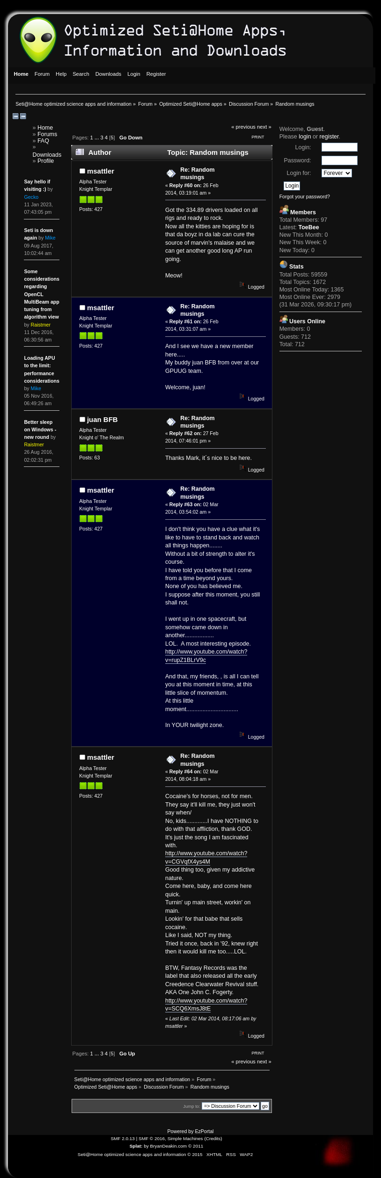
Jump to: (191, 1106)
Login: (303, 147)
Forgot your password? (304, 196)
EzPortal (204, 1131)
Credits (213, 1138)
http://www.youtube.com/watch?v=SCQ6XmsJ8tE (206, 1004)
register (329, 136)
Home (45, 127)
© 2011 (195, 1146)
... (97, 137)
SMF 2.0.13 (122, 1138)
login (305, 136)
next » (264, 127)
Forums (47, 134)
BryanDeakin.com (168, 1146)
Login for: (299, 173)
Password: (297, 160)
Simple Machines (185, 1138)
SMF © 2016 (152, 1138)
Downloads (47, 155)
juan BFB (102, 419)
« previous (243, 127)
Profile (45, 161)
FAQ (43, 141)
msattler (100, 171)
